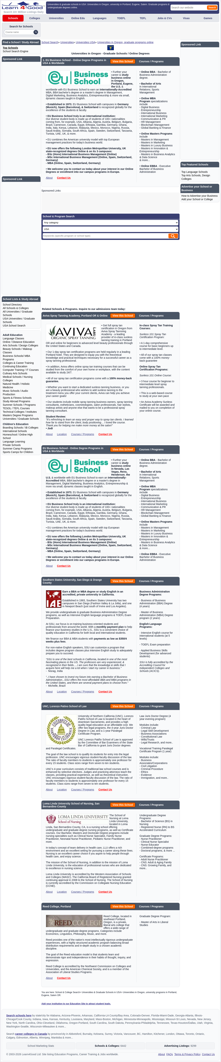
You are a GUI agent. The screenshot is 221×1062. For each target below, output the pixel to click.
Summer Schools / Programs (19, 404)
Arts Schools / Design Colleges (20, 345)
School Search (49, 42)
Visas (186, 18)
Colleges (34, 18)
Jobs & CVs (164, 18)
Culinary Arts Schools (15, 373)
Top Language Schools (194, 171)
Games (208, 18)
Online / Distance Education (19, 341)
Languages (99, 18)
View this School (123, 61)
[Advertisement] (108, 31)
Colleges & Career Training (18, 362)
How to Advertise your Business (199, 195)
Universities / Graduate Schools (21, 418)
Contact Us (64, 177)
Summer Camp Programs (17, 448)
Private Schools (12, 445)
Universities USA (85, 42)
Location (62, 434)
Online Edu (78, 18)
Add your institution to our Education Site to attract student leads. (76, 1003)
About (49, 177)
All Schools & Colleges (16, 308)
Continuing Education (15, 366)
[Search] (36, 32)
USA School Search (14, 325)
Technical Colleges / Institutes (20, 411)
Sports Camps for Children (18, 452)
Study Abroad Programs (16, 401)
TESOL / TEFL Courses (16, 408)
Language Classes (13, 338)
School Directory (12, 304)
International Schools (15, 431)
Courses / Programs (82, 434)
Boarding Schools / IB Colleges (20, 427)
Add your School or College (197, 199)
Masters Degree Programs (18, 415)
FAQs (169, 1054)
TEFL (143, 18)
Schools (13, 18)
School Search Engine (15, 51)
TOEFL (121, 18)
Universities (56, 18)
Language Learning (14, 441)
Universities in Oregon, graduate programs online (125, 42)
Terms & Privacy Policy (187, 1054)
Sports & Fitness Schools (17, 397)
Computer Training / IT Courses (21, 369)
